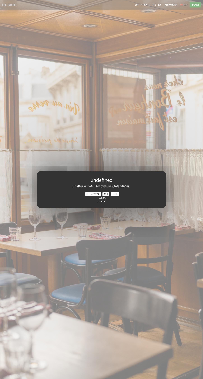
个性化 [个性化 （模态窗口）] (114, 194)
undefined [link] (102, 201)
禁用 (106, 194)
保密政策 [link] (102, 198)
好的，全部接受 (93, 194)
